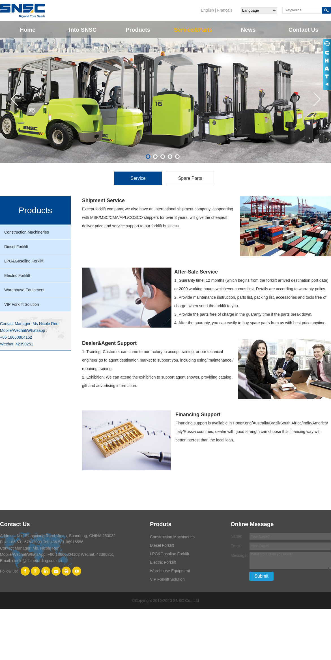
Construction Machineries (26, 232)
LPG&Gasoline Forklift (24, 261)
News (248, 30)
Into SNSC (83, 30)
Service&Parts (193, 30)
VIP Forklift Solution (21, 304)
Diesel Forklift (16, 246)
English (207, 10)
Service (137, 178)
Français (224, 10)
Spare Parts (190, 178)
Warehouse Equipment (24, 290)
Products (138, 30)
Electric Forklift (17, 275)
